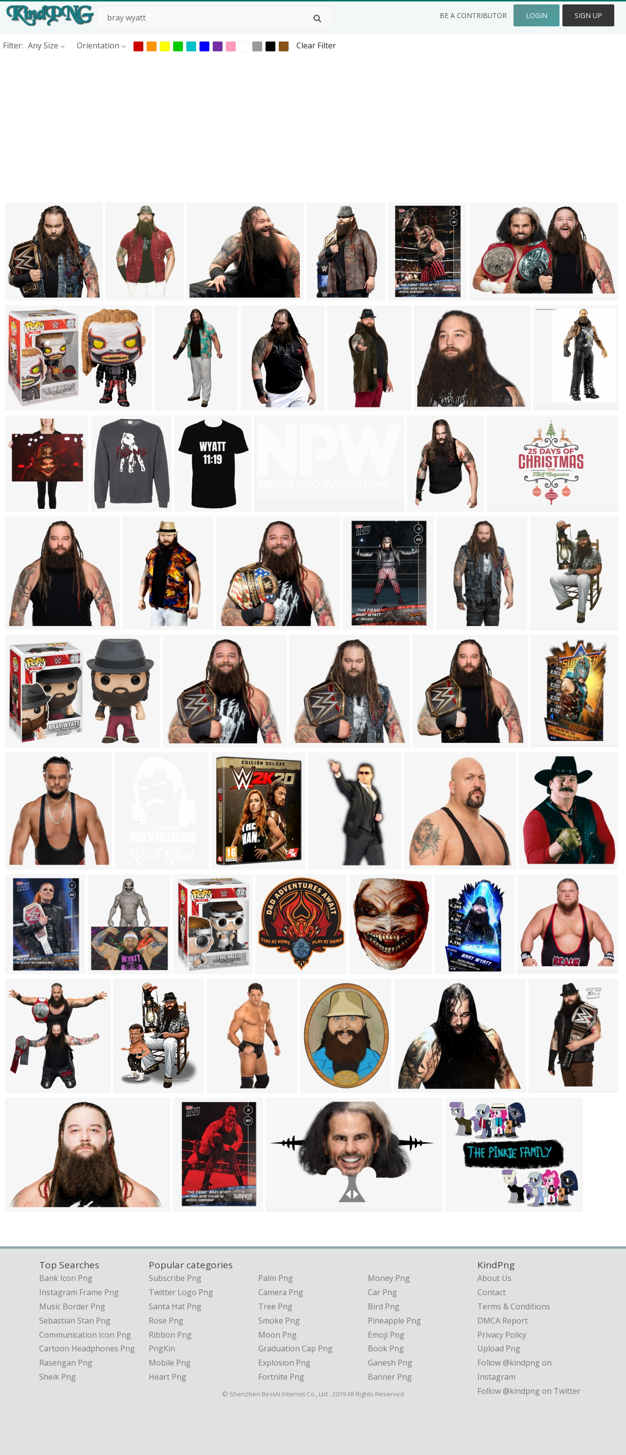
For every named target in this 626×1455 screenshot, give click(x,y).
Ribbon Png (170, 1334)
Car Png (382, 1292)
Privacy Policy (501, 1334)
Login (536, 15)
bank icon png (65, 1278)
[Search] (317, 18)
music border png (72, 1306)
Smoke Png (279, 1320)
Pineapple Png (394, 1320)
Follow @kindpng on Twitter (529, 1391)
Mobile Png (170, 1362)
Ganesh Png (390, 1362)
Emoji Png (386, 1334)
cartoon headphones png (87, 1348)
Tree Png (275, 1306)
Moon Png (277, 1334)
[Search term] (215, 17)
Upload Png (498, 1348)
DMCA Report (502, 1320)
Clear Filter (316, 45)
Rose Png (166, 1320)
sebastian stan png (75, 1320)
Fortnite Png (281, 1376)
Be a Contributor (473, 15)
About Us (494, 1278)
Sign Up (588, 15)
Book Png (386, 1348)
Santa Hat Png (175, 1306)
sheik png (57, 1376)
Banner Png (390, 1376)
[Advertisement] (293, 126)
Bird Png (384, 1306)
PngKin (162, 1348)
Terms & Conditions (513, 1306)
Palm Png (275, 1278)
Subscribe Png (175, 1278)
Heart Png (167, 1376)
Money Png (389, 1278)
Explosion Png (284, 1362)
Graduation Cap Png (295, 1348)
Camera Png (280, 1292)
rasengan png (65, 1362)
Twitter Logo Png (181, 1292)
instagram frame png (79, 1292)
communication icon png (85, 1334)
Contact (491, 1292)
